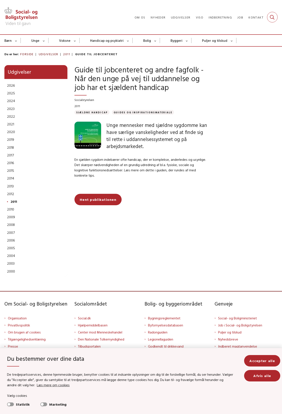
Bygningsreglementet (164, 318)
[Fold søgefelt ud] (272, 17)
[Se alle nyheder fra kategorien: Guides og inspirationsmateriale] (143, 112)
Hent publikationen (98, 192)
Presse (13, 346)
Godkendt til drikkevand (166, 346)
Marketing (58, 404)
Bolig (147, 40)
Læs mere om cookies (53, 385)
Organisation (17, 318)
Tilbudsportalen (89, 346)
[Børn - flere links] (16, 40)
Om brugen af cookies (24, 332)
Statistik (23, 404)
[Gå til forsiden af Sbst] (20, 17)
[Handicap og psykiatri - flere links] (128, 40)
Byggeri (176, 40)
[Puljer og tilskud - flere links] (231, 40)
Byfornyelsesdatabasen (165, 325)
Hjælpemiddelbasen (93, 325)
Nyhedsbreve (228, 339)
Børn (8, 40)
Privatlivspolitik (19, 325)
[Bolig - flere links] (155, 40)
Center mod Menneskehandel (100, 332)
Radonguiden (157, 332)
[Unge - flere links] (43, 40)
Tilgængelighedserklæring (27, 339)
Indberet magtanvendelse (237, 346)
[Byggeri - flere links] (186, 40)
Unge (35, 40)
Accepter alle (262, 361)
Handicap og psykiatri (107, 40)
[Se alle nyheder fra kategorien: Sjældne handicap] (91, 112)
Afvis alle (262, 376)
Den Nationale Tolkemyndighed (101, 339)
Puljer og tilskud (214, 40)
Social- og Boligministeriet (237, 318)
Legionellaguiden (160, 339)
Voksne (64, 40)
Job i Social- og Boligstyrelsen (240, 325)
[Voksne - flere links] (75, 40)
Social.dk (84, 318)
